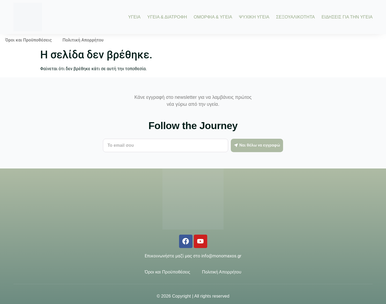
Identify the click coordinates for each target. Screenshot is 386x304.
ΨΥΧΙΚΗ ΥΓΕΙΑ (254, 17)
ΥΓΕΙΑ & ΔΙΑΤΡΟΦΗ (167, 17)
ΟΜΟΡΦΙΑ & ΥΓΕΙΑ (213, 17)
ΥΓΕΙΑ (134, 17)
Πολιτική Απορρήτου (82, 40)
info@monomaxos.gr (221, 255)
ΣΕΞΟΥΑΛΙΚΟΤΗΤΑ (295, 17)
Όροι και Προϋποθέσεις (28, 40)
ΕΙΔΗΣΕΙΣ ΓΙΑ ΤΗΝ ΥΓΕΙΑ (347, 17)
